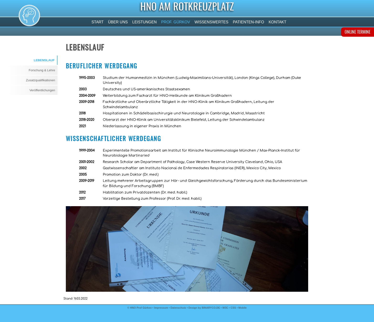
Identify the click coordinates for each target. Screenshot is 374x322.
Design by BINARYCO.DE (204, 307)
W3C (225, 307)
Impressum (161, 307)
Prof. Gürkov (175, 22)
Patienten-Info (248, 22)
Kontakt (277, 22)
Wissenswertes (211, 22)
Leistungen (144, 22)
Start (97, 22)
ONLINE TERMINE (357, 32)
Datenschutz (178, 307)
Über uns (118, 22)
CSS (234, 307)
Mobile (242, 307)
